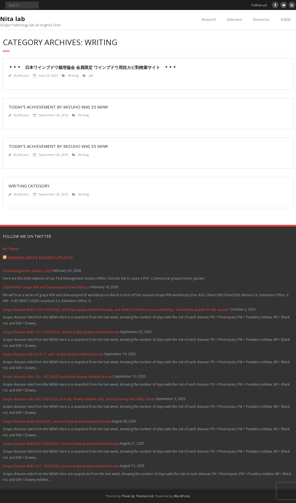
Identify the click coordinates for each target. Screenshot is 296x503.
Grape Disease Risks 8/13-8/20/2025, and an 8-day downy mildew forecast (61, 443)
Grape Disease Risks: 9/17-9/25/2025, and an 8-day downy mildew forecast (61, 332)
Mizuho (23, 75)
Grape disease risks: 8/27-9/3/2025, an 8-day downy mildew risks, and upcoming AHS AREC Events (79, 399)
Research (209, 19)
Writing (73, 75)
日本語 (285, 19)
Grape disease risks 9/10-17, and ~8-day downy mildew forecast (53, 354)
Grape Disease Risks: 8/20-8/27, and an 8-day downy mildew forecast (57, 421)
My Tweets (11, 248)
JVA (91, 75)
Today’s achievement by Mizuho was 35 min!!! (58, 107)
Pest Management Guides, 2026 (27, 271)
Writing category (29, 186)
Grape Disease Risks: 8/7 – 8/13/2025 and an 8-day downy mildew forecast (61, 466)
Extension (234, 19)
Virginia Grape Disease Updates (40, 257)
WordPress (182, 496)
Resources (261, 19)
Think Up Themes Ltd (137, 496)
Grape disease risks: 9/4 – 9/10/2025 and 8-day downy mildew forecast (58, 376)
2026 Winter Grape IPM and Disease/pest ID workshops (46, 287)
